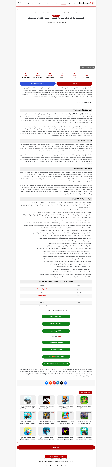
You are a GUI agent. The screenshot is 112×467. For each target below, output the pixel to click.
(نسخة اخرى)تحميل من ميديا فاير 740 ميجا (56, 364)
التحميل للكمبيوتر (55, 316)
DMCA (45, 461)
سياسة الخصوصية (59, 461)
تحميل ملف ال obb (56, 349)
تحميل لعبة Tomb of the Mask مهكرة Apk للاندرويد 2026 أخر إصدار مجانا (65, 439)
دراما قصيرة (30, 3)
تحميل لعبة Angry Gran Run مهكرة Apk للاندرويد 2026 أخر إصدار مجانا (27, 423)
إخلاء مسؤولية (51, 461)
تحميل (74, 83)
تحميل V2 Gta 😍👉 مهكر (56, 356)
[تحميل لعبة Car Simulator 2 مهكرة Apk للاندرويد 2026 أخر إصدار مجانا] (28, 400)
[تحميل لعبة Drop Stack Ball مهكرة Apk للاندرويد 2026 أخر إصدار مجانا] (28, 431)
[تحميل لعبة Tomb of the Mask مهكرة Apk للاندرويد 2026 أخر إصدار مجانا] (65, 431)
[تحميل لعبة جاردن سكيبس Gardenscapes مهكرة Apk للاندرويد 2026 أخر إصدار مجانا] (84, 400)
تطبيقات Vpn (38, 3)
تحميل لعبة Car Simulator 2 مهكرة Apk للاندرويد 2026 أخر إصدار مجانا (27, 408)
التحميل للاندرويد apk (56, 342)
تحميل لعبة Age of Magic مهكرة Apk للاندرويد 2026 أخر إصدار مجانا (46, 439)
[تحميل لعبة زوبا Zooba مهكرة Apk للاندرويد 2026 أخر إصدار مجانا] (65, 400)
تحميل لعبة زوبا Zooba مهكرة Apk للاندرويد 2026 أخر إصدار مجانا (65, 408)
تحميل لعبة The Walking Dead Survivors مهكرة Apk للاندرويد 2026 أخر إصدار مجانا (46, 408)
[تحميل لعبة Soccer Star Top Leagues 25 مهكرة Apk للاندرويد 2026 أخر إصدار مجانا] (84, 415)
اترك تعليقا (56, 447)
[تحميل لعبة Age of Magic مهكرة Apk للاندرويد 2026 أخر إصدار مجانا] (46, 431)
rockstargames (42, 296)
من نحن (71, 461)
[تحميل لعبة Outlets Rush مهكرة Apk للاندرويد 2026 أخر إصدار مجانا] (65, 415)
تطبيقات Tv (46, 3)
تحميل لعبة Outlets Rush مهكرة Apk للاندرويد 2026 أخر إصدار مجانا (65, 423)
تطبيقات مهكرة (72, 3)
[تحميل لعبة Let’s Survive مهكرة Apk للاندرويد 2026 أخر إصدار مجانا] (46, 415)
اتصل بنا (67, 461)
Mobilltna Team (62, 22)
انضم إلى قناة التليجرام (56, 456)
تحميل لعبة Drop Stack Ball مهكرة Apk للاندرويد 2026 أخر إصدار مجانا (27, 439)
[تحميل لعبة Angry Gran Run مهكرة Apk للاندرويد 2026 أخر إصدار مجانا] (28, 415)
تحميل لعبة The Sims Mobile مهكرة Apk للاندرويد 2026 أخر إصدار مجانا (84, 439)
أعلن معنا (41, 461)
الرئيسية (76, 12)
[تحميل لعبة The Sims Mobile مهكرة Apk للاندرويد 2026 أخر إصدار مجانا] (84, 431)
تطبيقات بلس (55, 3)
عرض (79, 102)
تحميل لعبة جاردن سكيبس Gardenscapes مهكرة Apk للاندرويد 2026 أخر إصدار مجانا (84, 408)
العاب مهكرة (64, 3)
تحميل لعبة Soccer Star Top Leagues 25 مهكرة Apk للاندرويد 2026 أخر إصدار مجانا (84, 423)
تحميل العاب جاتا (42, 289)
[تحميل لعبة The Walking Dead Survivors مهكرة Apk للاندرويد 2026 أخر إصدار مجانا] (46, 400)
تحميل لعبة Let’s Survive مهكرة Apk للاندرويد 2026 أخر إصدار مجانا (46, 423)
